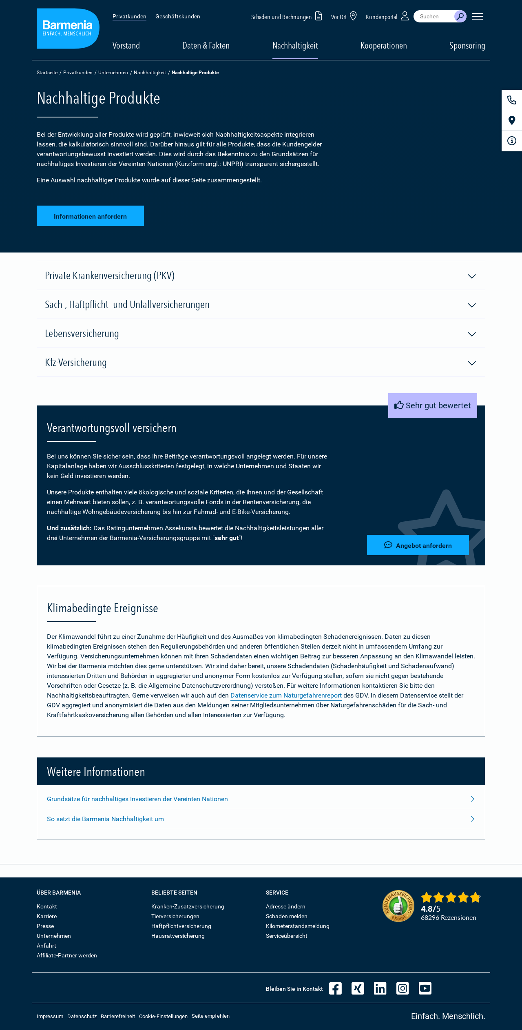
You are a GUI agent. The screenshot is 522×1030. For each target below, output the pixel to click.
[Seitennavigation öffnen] (477, 16)
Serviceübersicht (286, 936)
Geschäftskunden (177, 16)
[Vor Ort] (512, 120)
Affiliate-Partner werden (67, 955)
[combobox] (434, 16)
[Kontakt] (512, 100)
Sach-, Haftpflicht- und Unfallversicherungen (261, 305)
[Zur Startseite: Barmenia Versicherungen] (68, 30)
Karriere (47, 916)
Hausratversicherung (178, 936)
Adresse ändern (285, 906)
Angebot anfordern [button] (418, 545)
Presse (45, 926)
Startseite (47, 72)
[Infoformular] (512, 141)
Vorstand (126, 45)
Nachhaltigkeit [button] (295, 45)
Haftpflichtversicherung (181, 926)
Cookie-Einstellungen (163, 1016)
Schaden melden (286, 916)
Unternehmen (113, 72)
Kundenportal (388, 16)
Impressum (50, 1016)
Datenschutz (82, 1016)
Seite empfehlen (211, 1016)
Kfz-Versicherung (261, 363)
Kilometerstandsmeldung (298, 926)
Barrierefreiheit (118, 1016)
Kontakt (47, 906)
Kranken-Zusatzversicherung (187, 906)
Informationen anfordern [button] (90, 216)
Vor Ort (345, 16)
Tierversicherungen (175, 916)
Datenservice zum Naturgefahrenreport (286, 695)
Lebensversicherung (261, 334)
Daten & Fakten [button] (206, 45)
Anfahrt (46, 945)
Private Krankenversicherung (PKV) (261, 276)
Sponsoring (467, 45)
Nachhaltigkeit (150, 72)
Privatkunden (129, 16)
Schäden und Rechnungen (288, 16)
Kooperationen (384, 45)
